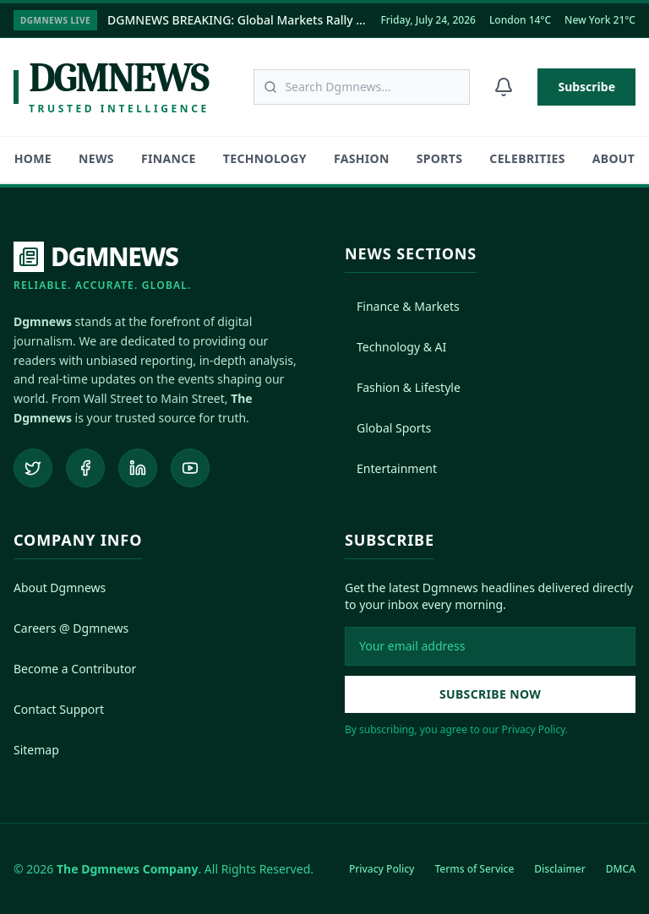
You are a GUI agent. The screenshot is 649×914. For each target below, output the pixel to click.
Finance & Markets (402, 306)
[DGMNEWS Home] (103, 267)
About (613, 158)
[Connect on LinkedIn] (137, 467)
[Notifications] (503, 87)
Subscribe (586, 87)
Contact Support (59, 708)
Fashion (362, 158)
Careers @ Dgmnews (71, 627)
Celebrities (526, 158)
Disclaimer (559, 868)
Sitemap (36, 749)
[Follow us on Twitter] (33, 467)
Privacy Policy (382, 868)
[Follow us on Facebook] (85, 467)
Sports (440, 158)
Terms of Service (474, 868)
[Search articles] (362, 87)
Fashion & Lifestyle (403, 387)
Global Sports (388, 428)
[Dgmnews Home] (112, 87)
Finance (168, 158)
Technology (265, 158)
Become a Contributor (75, 668)
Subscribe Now (490, 693)
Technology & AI (395, 347)
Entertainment (391, 468)
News (96, 158)
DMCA (620, 868)
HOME (33, 158)
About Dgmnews (60, 587)
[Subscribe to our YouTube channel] (190, 467)
